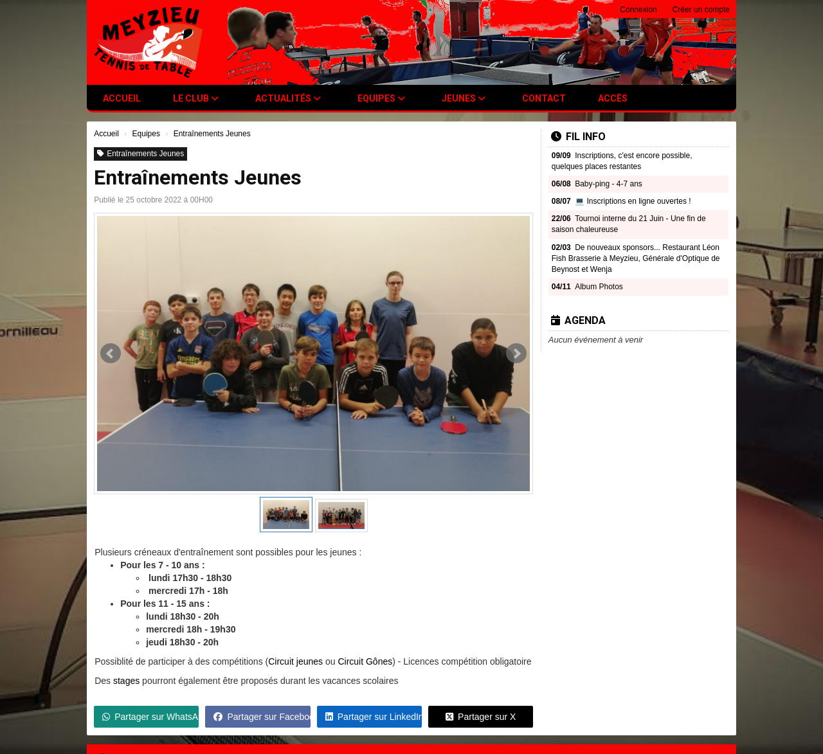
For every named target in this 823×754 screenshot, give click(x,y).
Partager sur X (481, 717)
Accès (613, 98)
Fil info (578, 136)
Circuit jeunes (295, 661)
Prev (110, 353)
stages (126, 681)
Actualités (288, 98)
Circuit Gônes (365, 661)
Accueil (122, 98)
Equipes (381, 98)
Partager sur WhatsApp (150, 717)
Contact (544, 98)
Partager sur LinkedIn (373, 717)
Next (516, 353)
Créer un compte (701, 9)
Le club (196, 98)
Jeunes (463, 98)
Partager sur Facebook (261, 717)
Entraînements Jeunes (140, 153)
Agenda (578, 320)
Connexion (638, 9)
